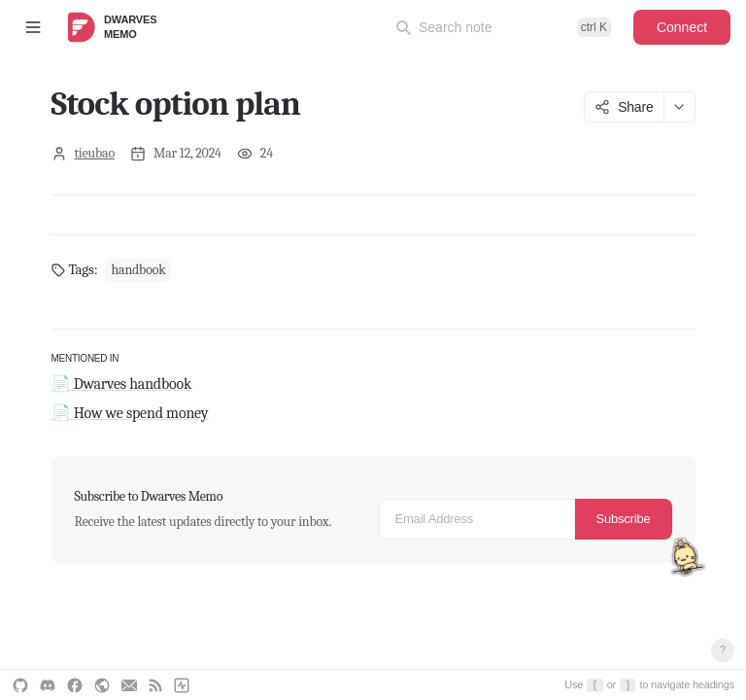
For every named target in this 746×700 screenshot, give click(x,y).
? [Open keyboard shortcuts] (723, 649)
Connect (682, 27)
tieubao (95, 153)
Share (623, 107)
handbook (138, 270)
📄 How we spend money (130, 413)
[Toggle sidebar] (33, 27)
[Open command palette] (503, 27)
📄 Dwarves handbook (121, 384)
